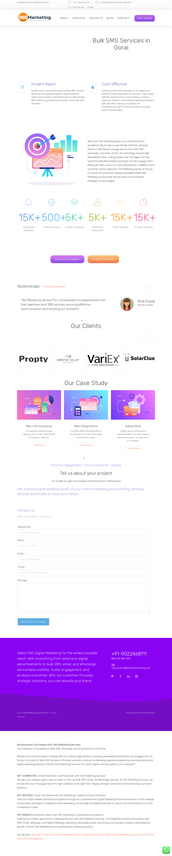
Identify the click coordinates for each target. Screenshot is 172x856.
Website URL (25, 527)
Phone (22, 567)
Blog (110, 18)
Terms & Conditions (147, 713)
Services (79, 18)
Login (90, 7)
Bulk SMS (36, 834)
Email (21, 553)
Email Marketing (121, 834)
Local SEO (138, 834)
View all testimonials (54, 286)
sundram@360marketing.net (116, 2)
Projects (96, 18)
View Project (39, 445)
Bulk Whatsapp (65, 834)
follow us (78, 7)
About (64, 18)
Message (22, 580)
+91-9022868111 (81, 2)
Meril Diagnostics (86, 426)
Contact (123, 18)
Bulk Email (49, 834)
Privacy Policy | (132, 713)
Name (21, 540)
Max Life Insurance (39, 426)
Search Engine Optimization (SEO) (93, 834)
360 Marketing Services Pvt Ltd (35, 713)
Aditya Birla (133, 426)
